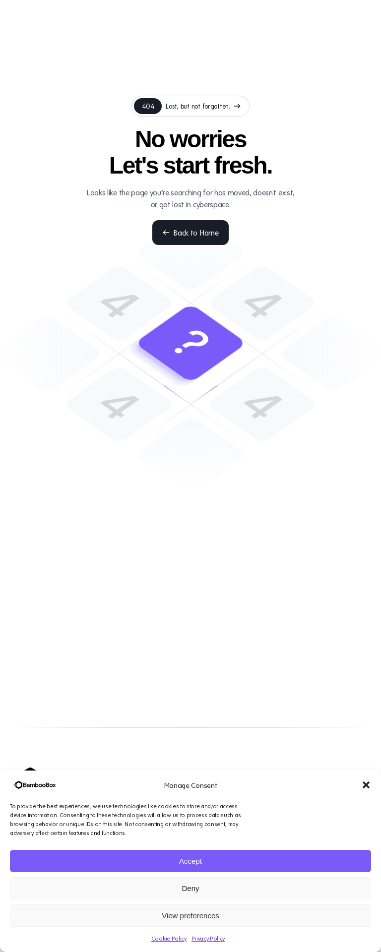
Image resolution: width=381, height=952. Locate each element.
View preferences (190, 915)
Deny (190, 888)
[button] (366, 785)
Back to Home (190, 232)
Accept (190, 861)
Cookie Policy (169, 938)
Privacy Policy (208, 938)
